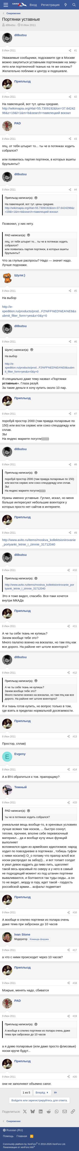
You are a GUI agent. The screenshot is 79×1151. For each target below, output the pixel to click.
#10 (75, 570)
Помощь (8, 1136)
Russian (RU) (13, 1130)
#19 (75, 1016)
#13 (75, 736)
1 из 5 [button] (26, 1092)
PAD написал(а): (15, 235)
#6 (75, 341)
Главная (22, 1136)
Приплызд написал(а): (19, 197)
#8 (75, 464)
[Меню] (6, 5)
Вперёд (42, 1092)
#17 (75, 950)
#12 (75, 672)
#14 (75, 769)
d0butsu (10, 25)
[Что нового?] (66, 5)
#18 (75, 983)
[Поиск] (74, 5)
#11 (75, 626)
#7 (75, 413)
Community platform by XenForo (34, 1144)
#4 (75, 189)
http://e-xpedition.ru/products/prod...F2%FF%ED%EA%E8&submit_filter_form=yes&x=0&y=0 (39, 311)
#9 (75, 532)
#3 (75, 138)
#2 (75, 96)
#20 (75, 1076)
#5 (75, 290)
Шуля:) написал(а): (17, 349)
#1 (75, 50)
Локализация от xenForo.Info (19, 1147)
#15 (75, 802)
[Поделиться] (70, 50)
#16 (75, 912)
